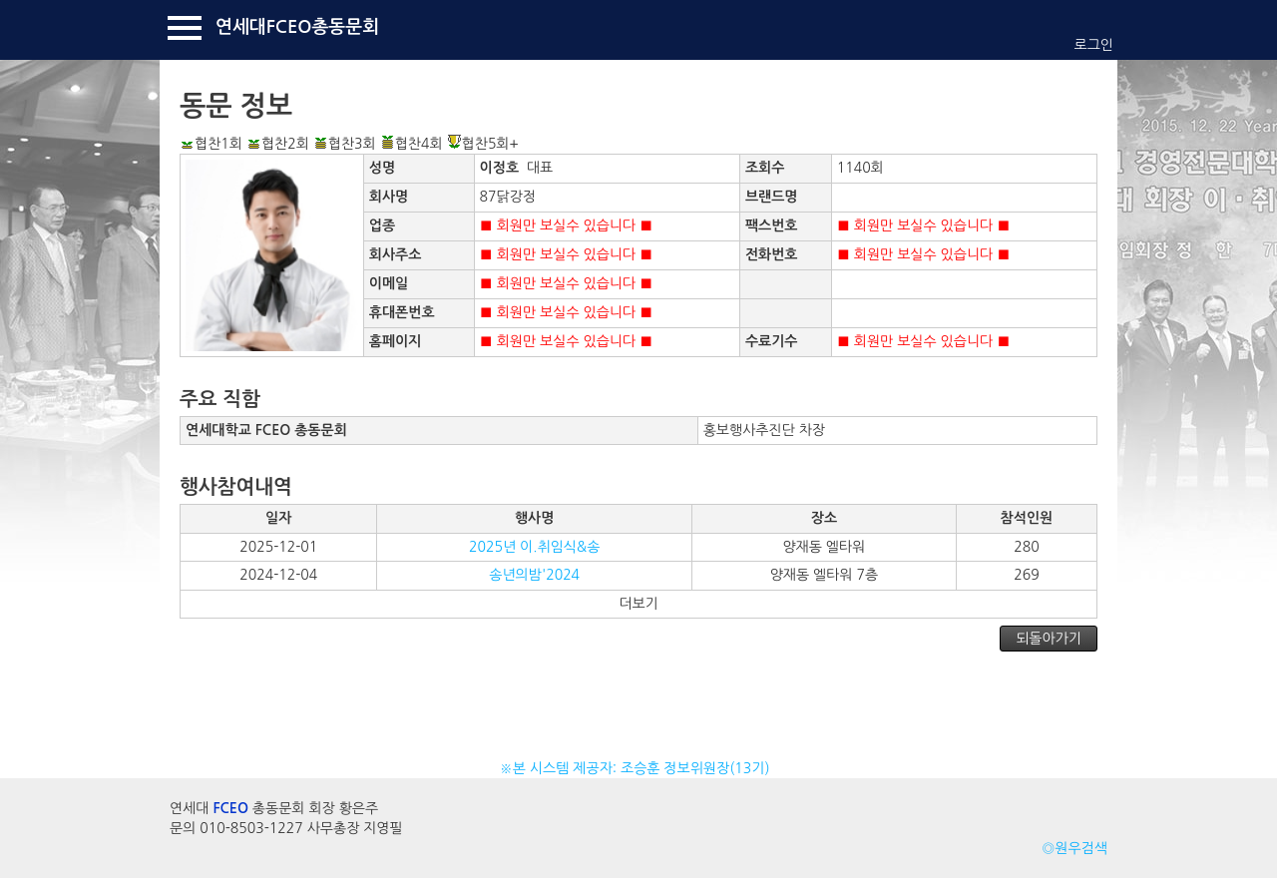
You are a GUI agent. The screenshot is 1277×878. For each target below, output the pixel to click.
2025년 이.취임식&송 (534, 547)
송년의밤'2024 (534, 575)
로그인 (1093, 45)
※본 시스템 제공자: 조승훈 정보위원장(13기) (639, 768)
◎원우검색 (1074, 848)
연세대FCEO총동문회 (297, 27)
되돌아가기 (1048, 639)
